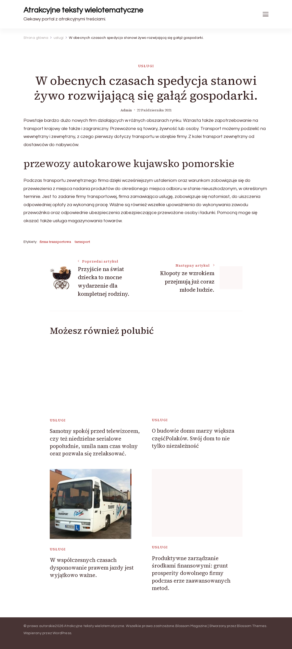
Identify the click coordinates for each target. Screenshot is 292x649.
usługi (146, 66)
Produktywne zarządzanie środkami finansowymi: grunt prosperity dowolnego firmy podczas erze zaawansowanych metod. (191, 573)
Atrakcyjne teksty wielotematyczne (83, 10)
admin (126, 110)
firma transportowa (55, 242)
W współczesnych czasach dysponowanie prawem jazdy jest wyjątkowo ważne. (91, 567)
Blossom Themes (251, 626)
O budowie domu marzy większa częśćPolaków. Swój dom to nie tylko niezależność (193, 438)
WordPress (62, 633)
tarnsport (82, 242)
